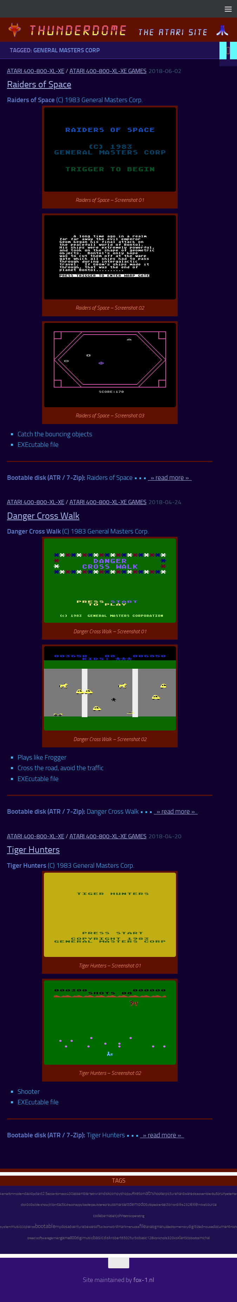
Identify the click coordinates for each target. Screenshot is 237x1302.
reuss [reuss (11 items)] (111, 1204)
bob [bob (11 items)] (30, 1204)
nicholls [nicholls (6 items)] (162, 1238)
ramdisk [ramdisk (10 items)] (103, 1193)
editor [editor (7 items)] (172, 1227)
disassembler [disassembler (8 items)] (202, 1193)
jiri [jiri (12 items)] (50, 1204)
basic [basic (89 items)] (98, 1237)
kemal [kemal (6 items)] (4, 1194)
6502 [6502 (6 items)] (125, 1238)
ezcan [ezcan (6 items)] (51, 1194)
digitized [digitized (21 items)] (195, 1226)
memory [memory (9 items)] (182, 1226)
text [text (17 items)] (39, 1193)
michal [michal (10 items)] (204, 1238)
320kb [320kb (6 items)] (172, 1238)
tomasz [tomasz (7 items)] (61, 1194)
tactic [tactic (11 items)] (61, 1204)
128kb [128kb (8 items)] (152, 1238)
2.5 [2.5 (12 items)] (44, 1193)
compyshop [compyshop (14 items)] (119, 1193)
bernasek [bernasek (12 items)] (108, 1216)
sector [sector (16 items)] (167, 1204)
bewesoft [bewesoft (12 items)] (92, 1226)
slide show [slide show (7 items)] (40, 1205)
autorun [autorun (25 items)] (218, 1193)
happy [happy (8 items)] (78, 1204)
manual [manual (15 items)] (162, 1226)
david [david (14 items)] (28, 1193)
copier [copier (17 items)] (26, 1226)
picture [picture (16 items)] (171, 1193)
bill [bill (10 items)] (179, 1204)
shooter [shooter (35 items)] (158, 1193)
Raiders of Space (39, 84)
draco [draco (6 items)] (70, 1205)
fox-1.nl (143, 1280)
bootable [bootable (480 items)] (45, 1226)
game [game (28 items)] (65, 1237)
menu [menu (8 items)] (130, 1226)
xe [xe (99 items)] (136, 1193)
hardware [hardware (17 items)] (184, 1193)
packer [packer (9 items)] (157, 1204)
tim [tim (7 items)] (11, 1194)
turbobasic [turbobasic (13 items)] (138, 1238)
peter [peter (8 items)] (228, 1193)
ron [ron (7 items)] (174, 1205)
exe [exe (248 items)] (194, 1204)
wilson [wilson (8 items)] (105, 1226)
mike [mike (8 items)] (201, 1204)
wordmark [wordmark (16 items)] (118, 1226)
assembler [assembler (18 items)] (81, 1193)
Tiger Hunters (33, 849)
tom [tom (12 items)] (142, 1193)
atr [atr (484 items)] (148, 1193)
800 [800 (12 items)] (73, 1238)
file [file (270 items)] (142, 1226)
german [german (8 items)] (54, 1238)
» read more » (170, 478)
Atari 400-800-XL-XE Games (108, 70)
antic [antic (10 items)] (184, 1238)
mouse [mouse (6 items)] (208, 1227)
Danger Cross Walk (43, 515)
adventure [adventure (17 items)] (75, 1226)
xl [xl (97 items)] (178, 1238)
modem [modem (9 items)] (18, 1193)
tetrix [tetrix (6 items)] (93, 1194)
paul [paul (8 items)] (94, 1204)
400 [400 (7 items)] (70, 1194)
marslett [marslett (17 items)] (122, 1204)
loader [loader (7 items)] (87, 1205)
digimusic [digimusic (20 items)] (84, 1237)
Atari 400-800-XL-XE (35, 70)
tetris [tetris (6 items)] (127, 1216)
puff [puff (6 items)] (131, 1194)
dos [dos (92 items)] (144, 1204)
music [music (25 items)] (16, 1226)
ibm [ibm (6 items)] (54, 1205)
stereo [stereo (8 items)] (101, 1204)
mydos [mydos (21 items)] (61, 1226)
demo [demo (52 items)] (134, 1204)
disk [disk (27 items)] (107, 1237)
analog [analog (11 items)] (151, 1226)
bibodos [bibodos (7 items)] (193, 1238)
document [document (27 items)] (221, 1226)
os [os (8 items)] (33, 1226)
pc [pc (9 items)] (34, 1193)
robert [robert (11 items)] (116, 1238)
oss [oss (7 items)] (136, 1227)
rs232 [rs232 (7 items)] (185, 1205)
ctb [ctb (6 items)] (150, 1205)
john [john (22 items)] (120, 1215)
